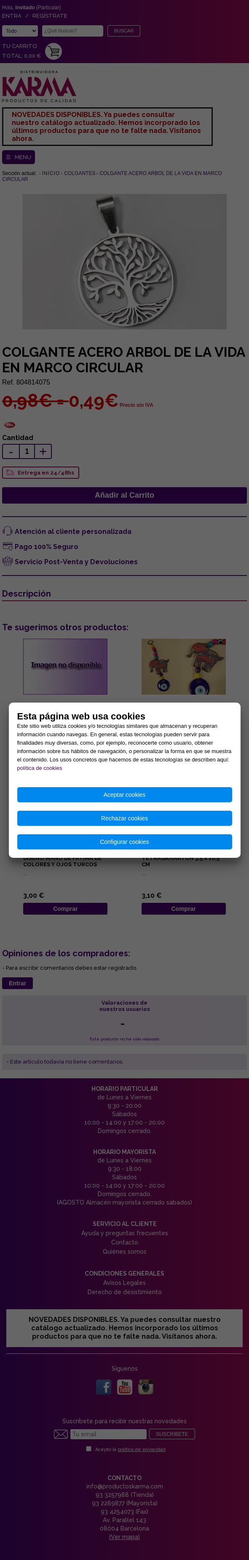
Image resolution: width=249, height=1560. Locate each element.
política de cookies (39, 768)
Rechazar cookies (124, 818)
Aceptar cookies (125, 794)
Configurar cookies (124, 841)
